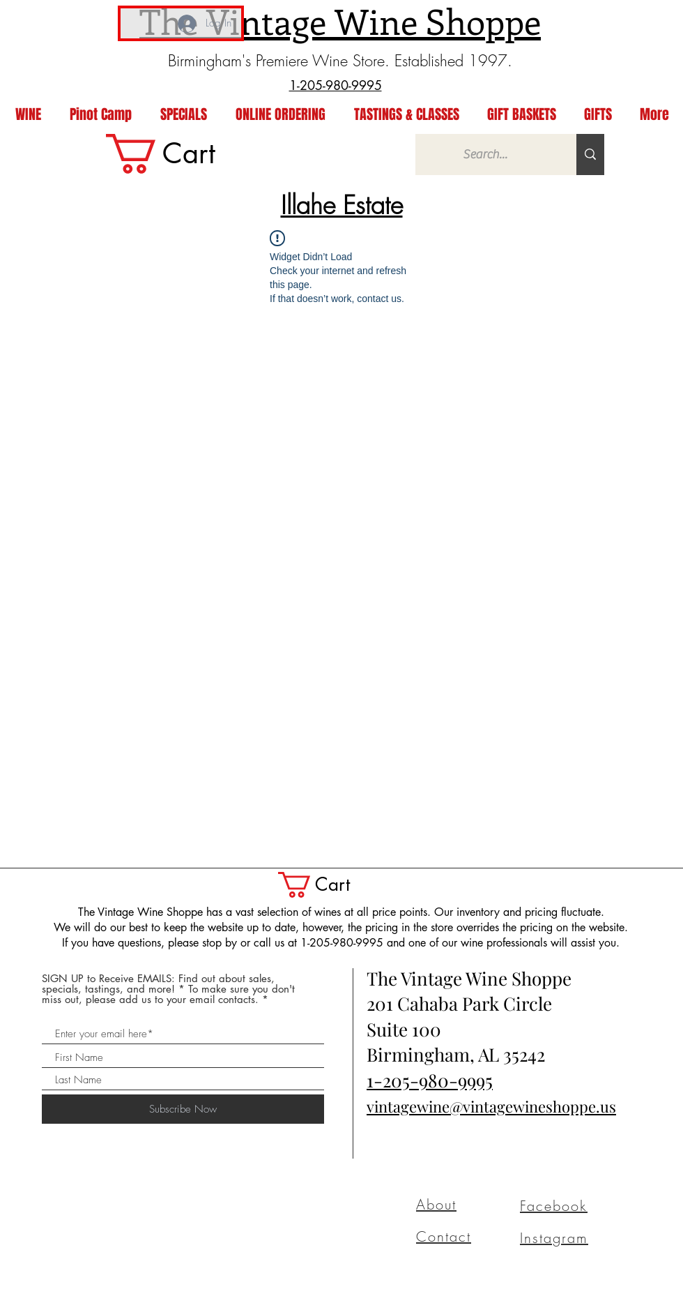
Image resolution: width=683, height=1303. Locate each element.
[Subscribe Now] (183, 1109)
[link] (183, 154)
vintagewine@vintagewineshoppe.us (491, 1106)
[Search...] (485, 154)
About (436, 1204)
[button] (329, 885)
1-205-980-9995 (430, 1080)
